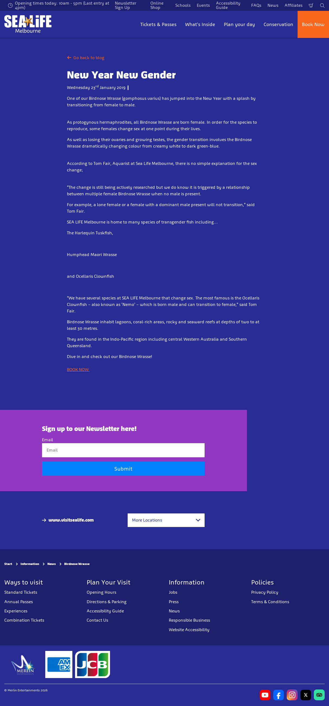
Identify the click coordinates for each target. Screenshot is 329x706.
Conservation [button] (278, 24)
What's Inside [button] (200, 24)
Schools (183, 5)
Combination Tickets (24, 620)
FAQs (256, 5)
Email (47, 439)
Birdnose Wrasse (76, 564)
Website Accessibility (189, 629)
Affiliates (293, 5)
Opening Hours (101, 592)
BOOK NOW (78, 369)
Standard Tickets (20, 592)
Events (203, 5)
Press (174, 601)
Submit (123, 468)
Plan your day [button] (239, 24)
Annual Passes (18, 601)
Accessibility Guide (105, 611)
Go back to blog (85, 57)
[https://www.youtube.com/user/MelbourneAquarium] (265, 694)
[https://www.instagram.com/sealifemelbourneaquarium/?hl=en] (292, 694)
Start (8, 564)
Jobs (173, 592)
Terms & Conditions (270, 601)
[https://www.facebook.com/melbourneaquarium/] (278, 694)
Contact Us (97, 620)
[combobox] (166, 520)
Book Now (313, 24)
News (272, 5)
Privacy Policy (264, 592)
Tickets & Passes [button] (158, 24)
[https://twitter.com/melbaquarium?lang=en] (305, 694)
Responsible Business (189, 620)
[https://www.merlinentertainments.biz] (23, 664)
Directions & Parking (107, 601)
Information (30, 564)
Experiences (15, 611)
